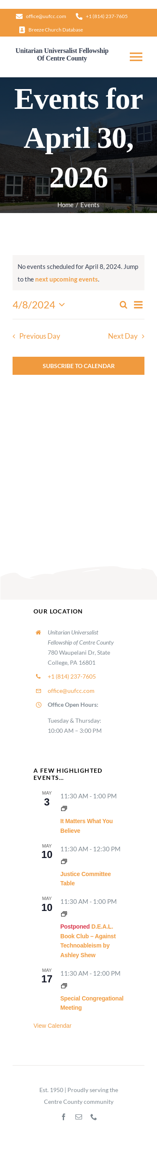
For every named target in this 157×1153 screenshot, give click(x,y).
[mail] (78, 1117)
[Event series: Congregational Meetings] (64, 986)
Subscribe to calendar (79, 365)
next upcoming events (66, 279)
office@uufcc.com (71, 690)
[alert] (78, 272)
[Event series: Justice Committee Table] (64, 861)
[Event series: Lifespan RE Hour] (64, 914)
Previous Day (39, 336)
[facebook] (63, 1117)
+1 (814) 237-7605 (72, 676)
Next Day (123, 336)
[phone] (93, 1117)
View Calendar (52, 1025)
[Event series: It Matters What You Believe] (64, 808)
